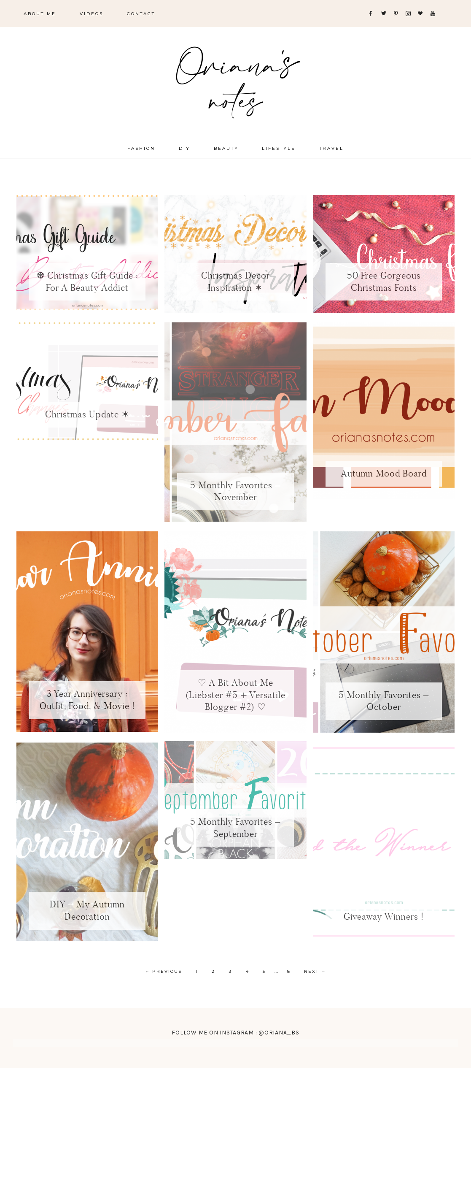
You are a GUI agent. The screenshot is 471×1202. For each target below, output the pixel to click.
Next (315, 971)
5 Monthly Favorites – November (235, 491)
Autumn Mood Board (384, 473)
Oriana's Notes (236, 80)
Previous (163, 971)
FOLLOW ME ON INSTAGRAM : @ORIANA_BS (235, 1031)
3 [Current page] (230, 971)
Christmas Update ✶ (87, 414)
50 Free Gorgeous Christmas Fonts (384, 281)
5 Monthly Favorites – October (384, 701)
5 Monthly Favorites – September (235, 827)
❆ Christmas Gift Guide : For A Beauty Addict (87, 281)
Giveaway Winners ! (384, 916)
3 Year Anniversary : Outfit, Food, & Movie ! (87, 700)
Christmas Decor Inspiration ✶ (235, 281)
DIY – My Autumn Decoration (87, 910)
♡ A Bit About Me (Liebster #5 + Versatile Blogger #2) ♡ (235, 694)
